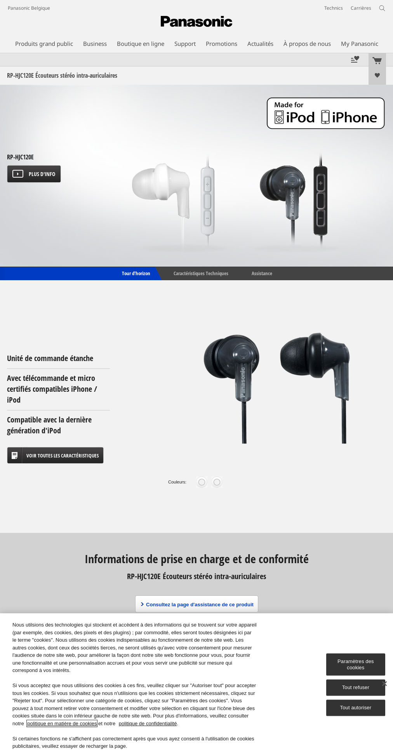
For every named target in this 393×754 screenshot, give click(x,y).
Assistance (262, 272)
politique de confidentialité (148, 723)
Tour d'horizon (135, 272)
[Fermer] (384, 683)
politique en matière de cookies (62, 723)
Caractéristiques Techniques (201, 272)
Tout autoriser (356, 707)
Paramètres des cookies (355, 664)
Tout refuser (355, 688)
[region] (196, 683)
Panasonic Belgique (29, 8)
